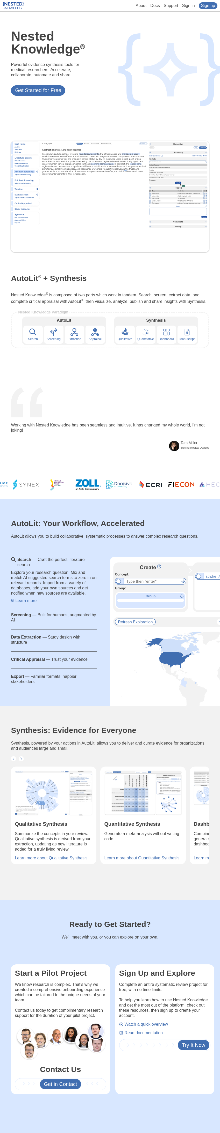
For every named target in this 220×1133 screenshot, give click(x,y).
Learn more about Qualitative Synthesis (51, 858)
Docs (155, 5)
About (141, 5)
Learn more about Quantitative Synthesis (141, 858)
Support (171, 5)
